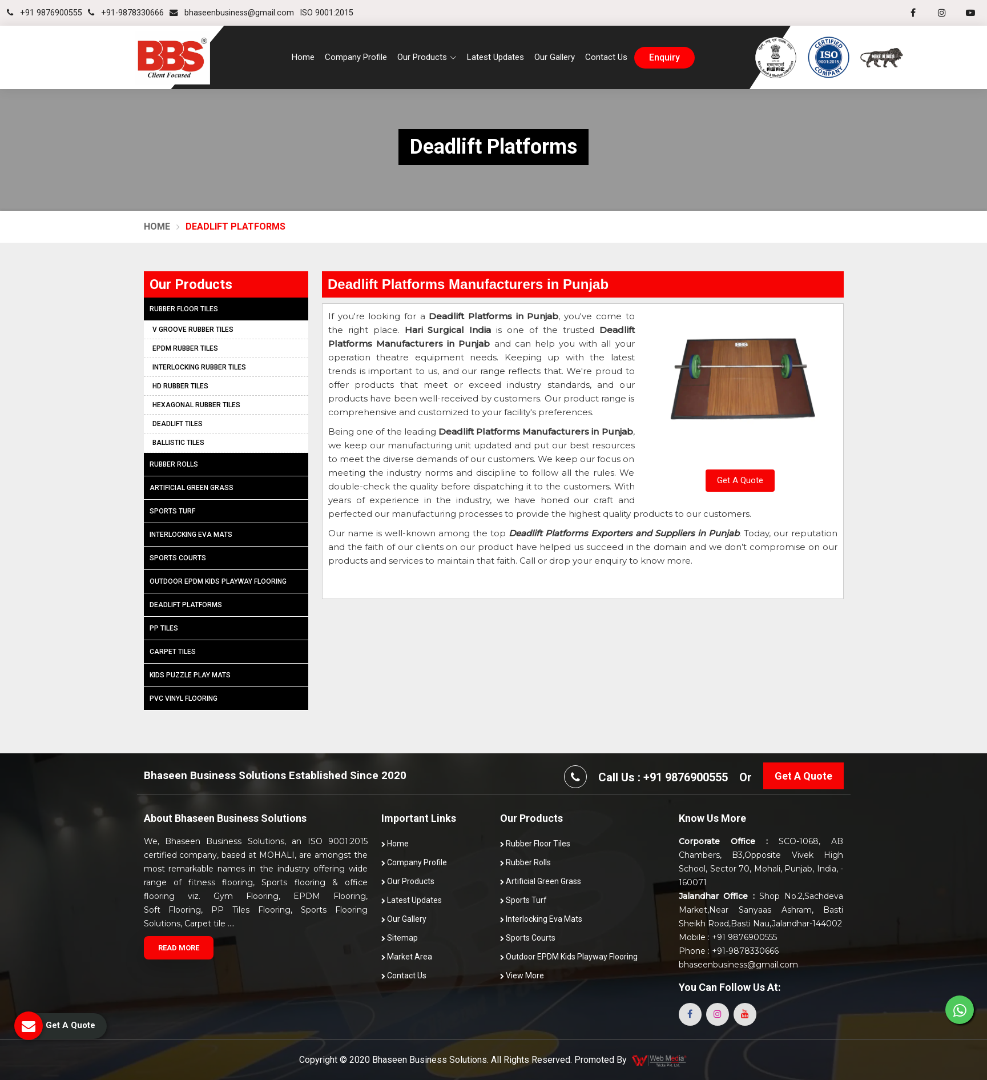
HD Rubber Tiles (180, 386)
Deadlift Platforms (186, 605)
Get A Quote (740, 480)
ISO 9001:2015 (326, 13)
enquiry (664, 58)
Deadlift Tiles (177, 424)
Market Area (406, 956)
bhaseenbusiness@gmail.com (232, 13)
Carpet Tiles (173, 652)
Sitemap (399, 937)
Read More (178, 948)
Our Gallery (554, 57)
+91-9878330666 (126, 13)
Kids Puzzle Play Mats (190, 675)
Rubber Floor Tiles (184, 309)
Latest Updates (495, 57)
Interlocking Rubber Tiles (199, 367)
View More (522, 975)
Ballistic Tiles (178, 443)
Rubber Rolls (174, 464)
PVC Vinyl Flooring (183, 698)
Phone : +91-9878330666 (729, 951)
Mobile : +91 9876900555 (728, 937)
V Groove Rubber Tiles (192, 330)
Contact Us (606, 57)
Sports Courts (178, 558)
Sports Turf (172, 511)
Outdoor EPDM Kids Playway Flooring (218, 581)
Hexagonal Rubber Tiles (196, 405)
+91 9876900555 (44, 13)
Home (303, 57)
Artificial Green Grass (191, 488)
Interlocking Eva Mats (191, 535)
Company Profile (356, 57)
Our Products (407, 881)
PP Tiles (164, 628)
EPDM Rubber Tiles (185, 348)
